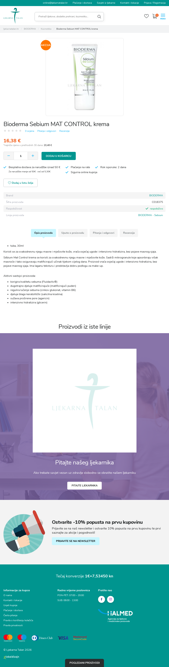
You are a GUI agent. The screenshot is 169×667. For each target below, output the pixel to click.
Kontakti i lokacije (129, 2)
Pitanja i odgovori (46, 131)
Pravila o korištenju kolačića (18, 620)
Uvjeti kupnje (10, 605)
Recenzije (64, 131)
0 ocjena (29, 131)
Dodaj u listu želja (21, 183)
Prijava (147, 2)
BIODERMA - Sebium (150, 215)
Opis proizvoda (43, 233)
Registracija (159, 2)
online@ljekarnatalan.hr (55, 2)
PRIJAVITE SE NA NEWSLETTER (75, 541)
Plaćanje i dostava (82, 2)
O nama (7, 595)
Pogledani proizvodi (85, 663)
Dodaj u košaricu (58, 155)
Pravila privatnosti (13, 625)
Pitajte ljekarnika (85, 485)
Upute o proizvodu (72, 233)
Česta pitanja (10, 615)
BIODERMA (156, 195)
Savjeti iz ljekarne (106, 2)
